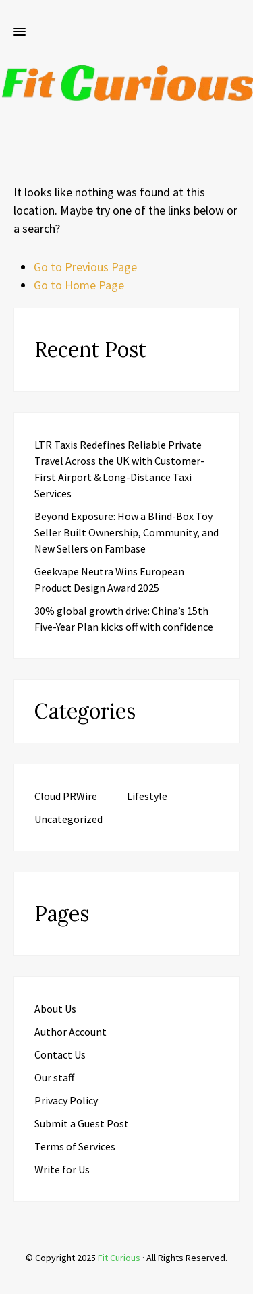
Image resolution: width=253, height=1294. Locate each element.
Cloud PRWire (65, 796)
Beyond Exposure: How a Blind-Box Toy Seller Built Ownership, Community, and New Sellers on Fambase (126, 532)
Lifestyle (147, 796)
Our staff (54, 1077)
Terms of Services (74, 1146)
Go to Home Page (79, 285)
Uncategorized (68, 819)
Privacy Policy (66, 1100)
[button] (19, 32)
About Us (55, 1008)
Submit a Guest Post (81, 1123)
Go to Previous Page (85, 267)
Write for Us (62, 1169)
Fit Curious (119, 1257)
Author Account (70, 1031)
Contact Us (60, 1054)
